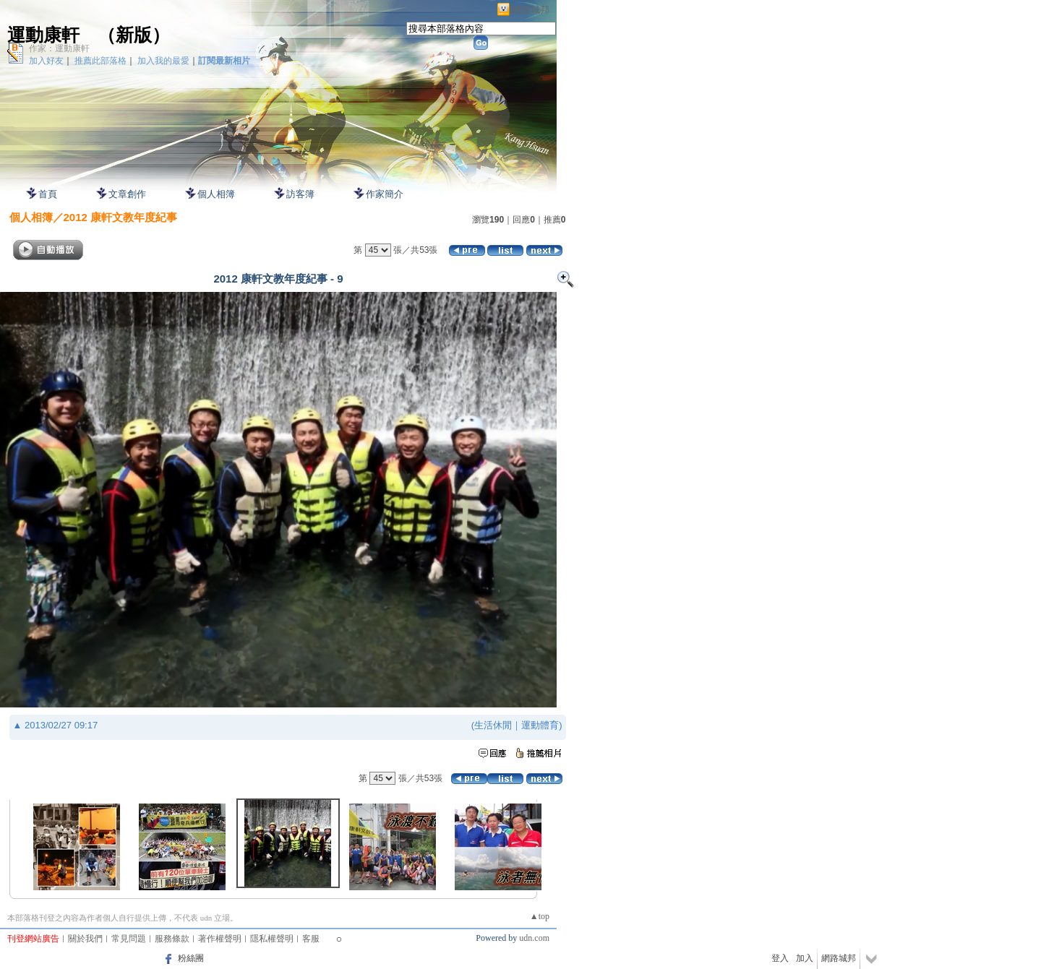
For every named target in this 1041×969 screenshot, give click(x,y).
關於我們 (85, 939)
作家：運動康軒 (59, 48)
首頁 (47, 194)
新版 (134, 35)
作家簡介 (384, 194)
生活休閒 (493, 725)
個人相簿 (216, 194)
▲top (539, 916)
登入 (780, 958)
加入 (804, 958)
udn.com (534, 938)
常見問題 (128, 939)
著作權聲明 (219, 939)
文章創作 (127, 194)
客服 (311, 939)
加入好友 (46, 61)
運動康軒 (43, 35)
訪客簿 (300, 194)
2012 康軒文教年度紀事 (121, 217)
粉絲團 (191, 958)
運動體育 (540, 725)
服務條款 (172, 939)
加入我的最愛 (163, 61)
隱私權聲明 (272, 939)
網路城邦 (530, 9)
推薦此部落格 (100, 61)
